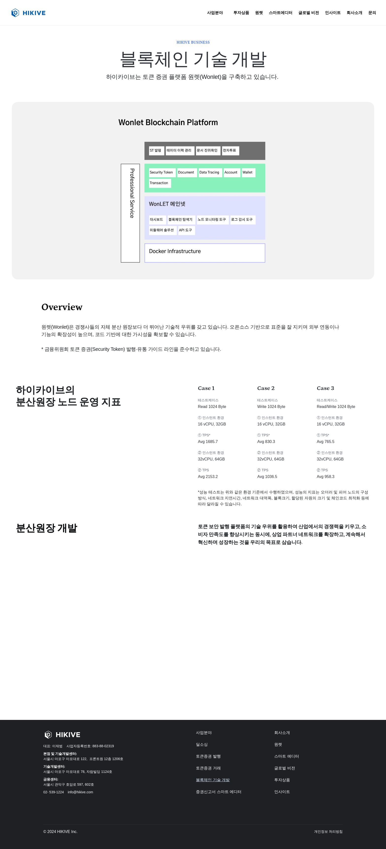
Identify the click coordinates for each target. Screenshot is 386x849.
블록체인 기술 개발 (213, 780)
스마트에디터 (280, 13)
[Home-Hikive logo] (85, 735)
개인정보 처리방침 (328, 831)
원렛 (259, 13)
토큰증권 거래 (208, 768)
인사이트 (333, 13)
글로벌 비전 (308, 13)
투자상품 (241, 13)
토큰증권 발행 (208, 756)
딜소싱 (202, 744)
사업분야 (204, 732)
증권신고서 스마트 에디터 (218, 792)
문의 (372, 13)
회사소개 (354, 13)
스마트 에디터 (286, 756)
